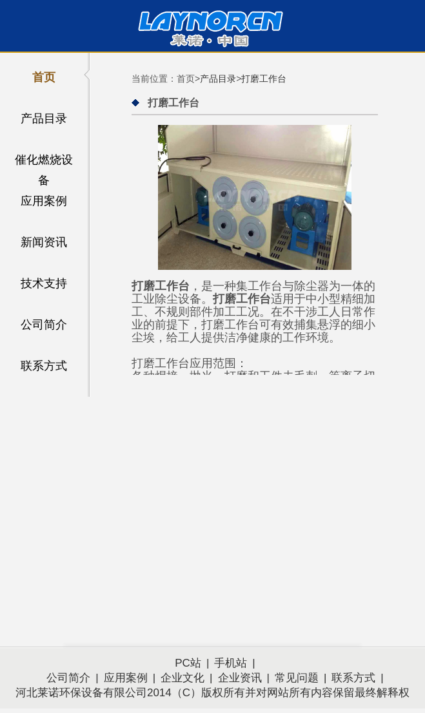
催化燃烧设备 (44, 161)
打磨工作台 (263, 78)
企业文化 (182, 678)
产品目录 (44, 118)
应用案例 (44, 201)
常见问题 (297, 678)
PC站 (188, 663)
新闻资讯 (44, 242)
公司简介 (44, 324)
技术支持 (44, 283)
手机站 (230, 663)
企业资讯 (240, 678)
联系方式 (44, 365)
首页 (43, 77)
